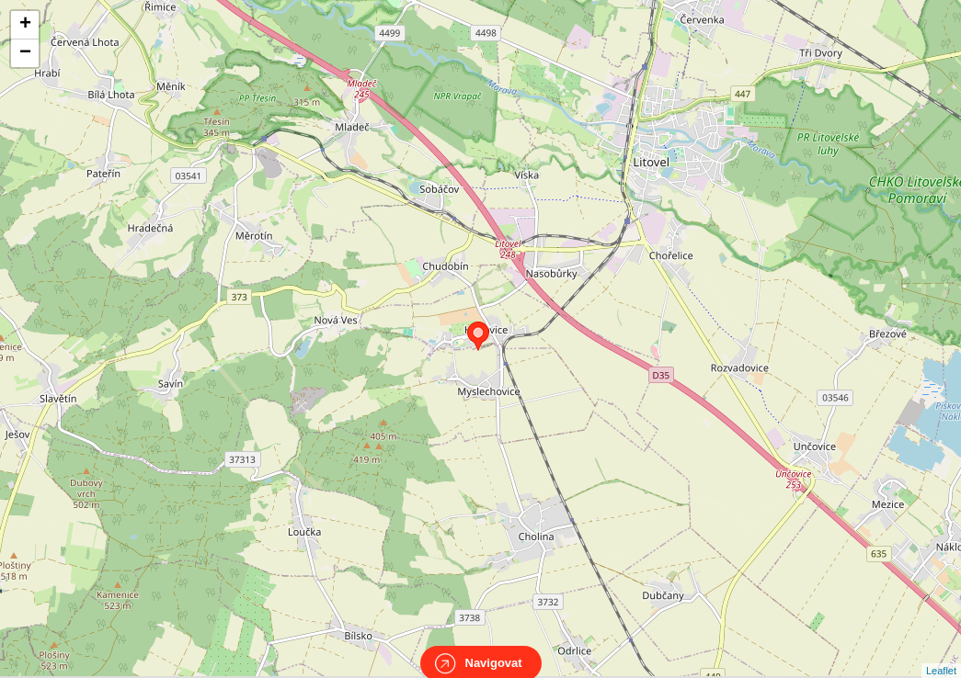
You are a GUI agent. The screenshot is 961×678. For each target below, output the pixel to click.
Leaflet (941, 654)
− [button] (25, 53)
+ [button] (25, 25)
